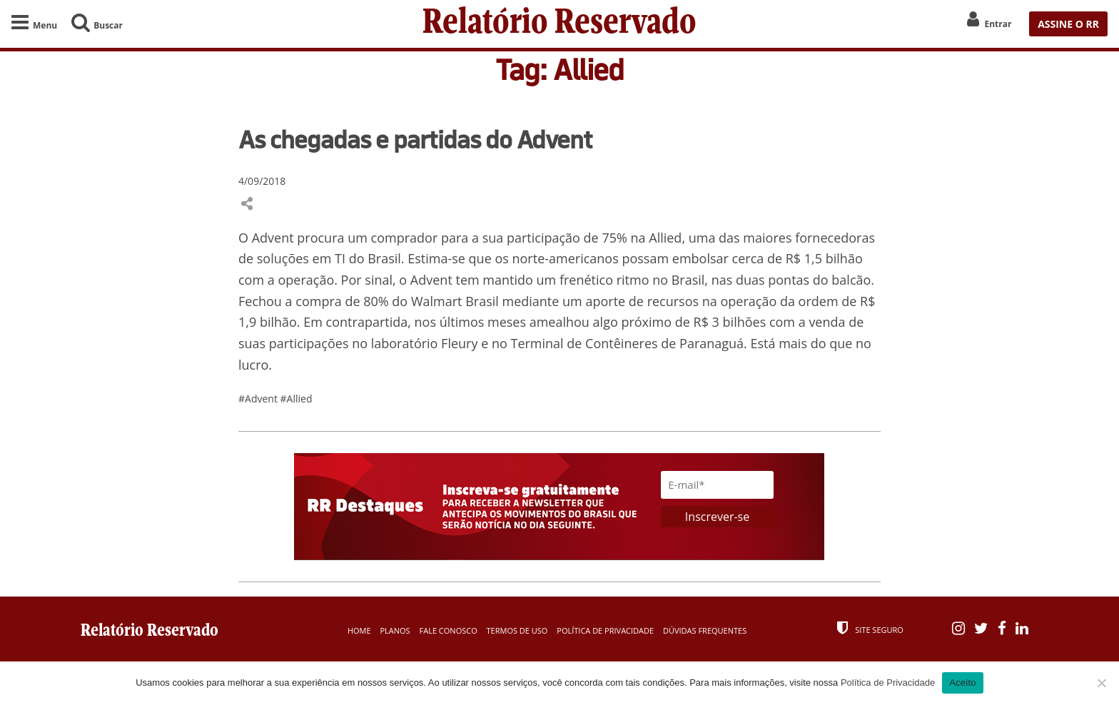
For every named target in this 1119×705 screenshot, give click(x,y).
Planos (395, 630)
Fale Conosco (448, 630)
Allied (665, 237)
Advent (273, 237)
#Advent (259, 398)
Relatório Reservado (559, 24)
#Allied (296, 398)
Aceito (962, 682)
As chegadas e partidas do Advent (415, 139)
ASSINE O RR (1068, 24)
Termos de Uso (517, 630)
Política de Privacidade (605, 630)
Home (359, 630)
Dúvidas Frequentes (704, 630)
